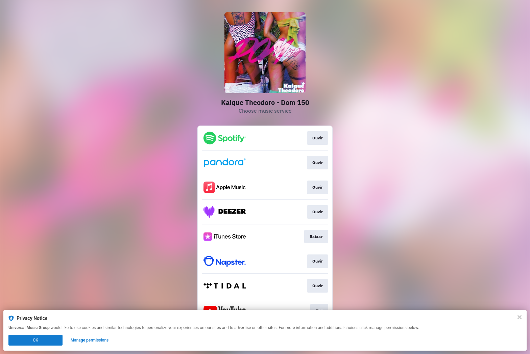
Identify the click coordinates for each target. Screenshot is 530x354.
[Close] (519, 317)
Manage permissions (90, 340)
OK (35, 340)
